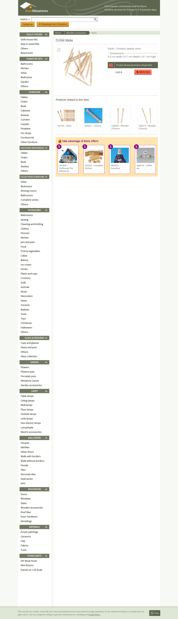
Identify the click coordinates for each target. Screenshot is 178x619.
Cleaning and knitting (32, 224)
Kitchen (25, 68)
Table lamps (27, 396)
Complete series (29, 199)
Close (155, 613)
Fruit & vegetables (30, 251)
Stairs (24, 503)
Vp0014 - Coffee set (144, 167)
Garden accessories (31, 385)
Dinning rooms (28, 190)
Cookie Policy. (94, 614)
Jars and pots (27, 242)
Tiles (23, 469)
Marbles (25, 447)
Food (23, 246)
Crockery (25, 278)
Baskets (25, 309)
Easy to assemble (30, 43)
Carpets (25, 124)
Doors (24, 494)
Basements (27, 52)
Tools (23, 314)
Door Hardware (29, 516)
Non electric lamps (31, 423)
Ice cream (26, 264)
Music (24, 291)
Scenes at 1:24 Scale (31, 569)
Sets (23, 483)
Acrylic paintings (29, 532)
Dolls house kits (29, 39)
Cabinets (25, 110)
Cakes (24, 255)
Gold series (27, 478)
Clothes (25, 228)
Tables (24, 97)
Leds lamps (27, 418)
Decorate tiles (28, 474)
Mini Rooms (27, 565)
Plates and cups (29, 273)
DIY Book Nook (29, 560)
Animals (25, 287)
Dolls (23, 282)
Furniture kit (27, 137)
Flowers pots (27, 371)
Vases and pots (29, 347)
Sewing (24, 219)
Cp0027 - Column (92, 125)
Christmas (26, 323)
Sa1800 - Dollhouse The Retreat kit (66, 168)
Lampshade (27, 427)
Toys (23, 318)
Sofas (23, 72)
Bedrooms (26, 77)
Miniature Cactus (30, 380)
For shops (26, 133)
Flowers (25, 367)
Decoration (27, 296)
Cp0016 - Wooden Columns (147, 127)
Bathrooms (27, 63)
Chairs (24, 101)
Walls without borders (32, 460)
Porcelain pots (28, 376)
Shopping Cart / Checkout (53, 24)
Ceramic (25, 305)
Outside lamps (28, 414)
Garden (25, 81)
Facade (24, 465)
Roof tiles (26, 512)
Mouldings (26, 521)
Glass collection (29, 356)
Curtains (25, 119)
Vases (24, 300)
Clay (23, 541)
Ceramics (26, 536)
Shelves (25, 115)
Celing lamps (27, 400)
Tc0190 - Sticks (64, 125)
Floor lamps (27, 409)
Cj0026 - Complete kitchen (94, 167)
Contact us (28, 24)
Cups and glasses (30, 342)
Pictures (25, 233)
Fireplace (25, 128)
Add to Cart (142, 72)
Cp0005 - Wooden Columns (120, 127)
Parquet (25, 442)
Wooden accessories (32, 507)
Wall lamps (26, 405)
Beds (23, 106)
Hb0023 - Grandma (115, 167)
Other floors (27, 451)
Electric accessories (31, 432)
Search (25, 19)
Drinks (24, 269)
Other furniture (29, 142)
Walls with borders (31, 456)
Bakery (24, 260)
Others (24, 48)
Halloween (26, 327)
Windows (25, 498)
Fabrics (24, 545)
